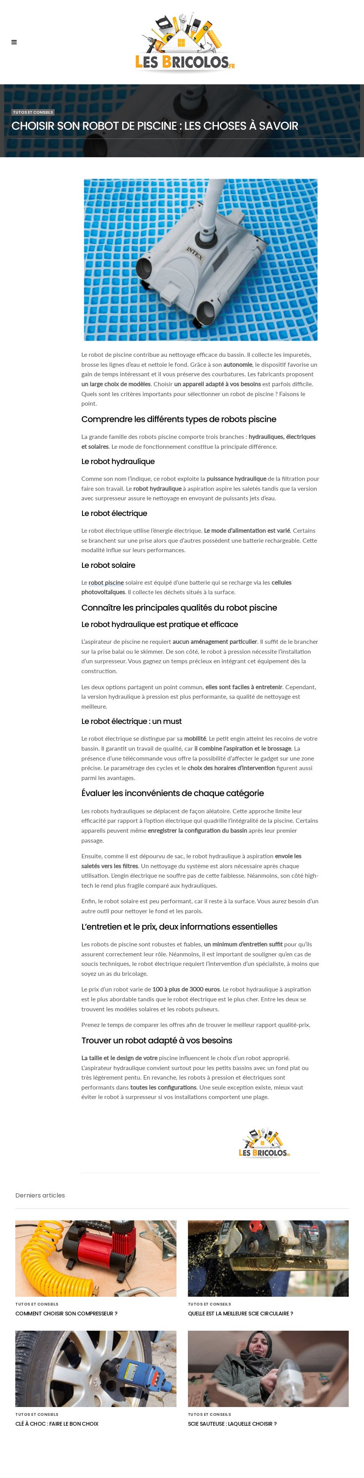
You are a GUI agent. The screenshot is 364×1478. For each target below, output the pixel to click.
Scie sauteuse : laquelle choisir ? (232, 1424)
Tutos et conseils (33, 112)
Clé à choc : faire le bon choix (57, 1424)
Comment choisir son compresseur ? (66, 1313)
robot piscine (106, 582)
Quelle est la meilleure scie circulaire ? (240, 1313)
